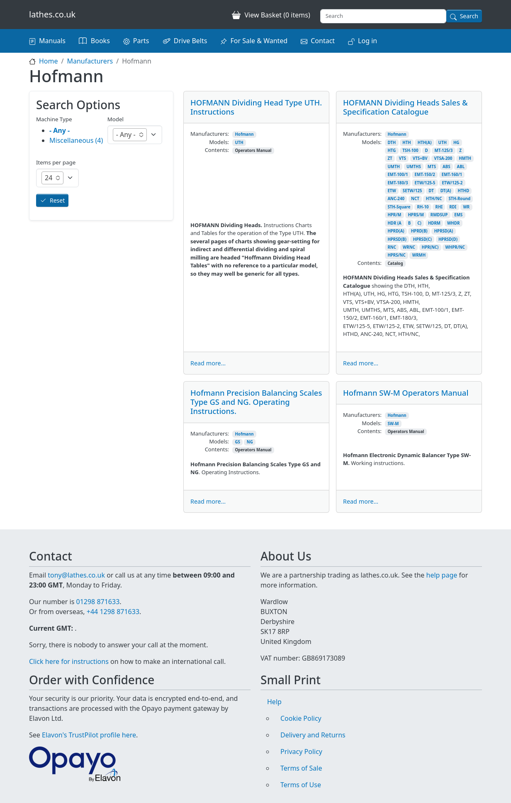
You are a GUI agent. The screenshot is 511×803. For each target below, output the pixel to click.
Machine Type (54, 119)
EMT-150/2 (425, 174)
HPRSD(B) (396, 239)
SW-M (393, 423)
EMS (458, 215)
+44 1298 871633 (113, 611)
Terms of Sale (301, 768)
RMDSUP (439, 215)
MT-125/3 (444, 150)
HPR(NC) (430, 247)
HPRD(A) (395, 231)
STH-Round (459, 198)
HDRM (434, 223)
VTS (402, 158)
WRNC (409, 247)
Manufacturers (90, 61)
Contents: (217, 150)
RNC (391, 247)
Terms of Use (300, 784)
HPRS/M (415, 215)
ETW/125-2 (452, 183)
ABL (461, 166)
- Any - (59, 130)
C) (419, 223)
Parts (141, 40)
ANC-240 (395, 198)
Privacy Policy (301, 751)
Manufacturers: (209, 133)
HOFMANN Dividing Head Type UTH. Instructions (256, 107)
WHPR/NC (455, 247)
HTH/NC (434, 198)
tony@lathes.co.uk (76, 575)
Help (274, 701)
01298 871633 (97, 601)
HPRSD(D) (447, 239)
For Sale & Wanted (258, 40)
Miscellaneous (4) (76, 140)
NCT (415, 198)
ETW (391, 190)
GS (237, 442)
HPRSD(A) (443, 231)
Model (115, 119)
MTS (432, 166)
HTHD (464, 190)
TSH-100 (410, 150)
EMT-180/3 (397, 183)
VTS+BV (420, 158)
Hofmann (244, 134)
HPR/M (394, 215)
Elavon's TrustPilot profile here (89, 734)
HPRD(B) (419, 231)
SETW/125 (412, 190)
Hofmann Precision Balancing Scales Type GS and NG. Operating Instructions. (256, 401)
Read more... (208, 363)
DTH (391, 142)
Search (469, 16)
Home (48, 61)
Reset (57, 200)
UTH (239, 142)
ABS (446, 166)
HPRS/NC (396, 255)
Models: (219, 142)
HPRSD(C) (422, 239)
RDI (452, 207)
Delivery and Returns (313, 734)
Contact (323, 40)
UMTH (393, 166)
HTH (406, 142)
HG (456, 142)
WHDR (453, 223)
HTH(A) (425, 142)
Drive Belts (190, 40)
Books (100, 40)
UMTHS (413, 166)
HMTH (465, 158)
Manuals (52, 40)
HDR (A (394, 223)
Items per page (55, 162)
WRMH (419, 255)
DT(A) (445, 190)
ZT (389, 158)
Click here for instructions (69, 661)
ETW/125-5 (425, 183)
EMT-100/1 (397, 174)
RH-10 (422, 207)
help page (441, 575)
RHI (439, 207)
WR (466, 207)
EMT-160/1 (452, 174)
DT (430, 190)
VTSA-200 (443, 158)
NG (250, 442)
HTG (391, 150)
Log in (367, 40)
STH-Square (398, 207)
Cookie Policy (300, 718)
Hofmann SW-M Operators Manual (405, 392)
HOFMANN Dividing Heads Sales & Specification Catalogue (405, 107)
